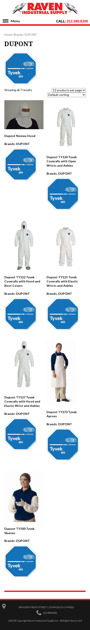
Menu (15, 21)
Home (8, 34)
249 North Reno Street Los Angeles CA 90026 (46, 607)
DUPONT (23, 144)
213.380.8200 (77, 21)
